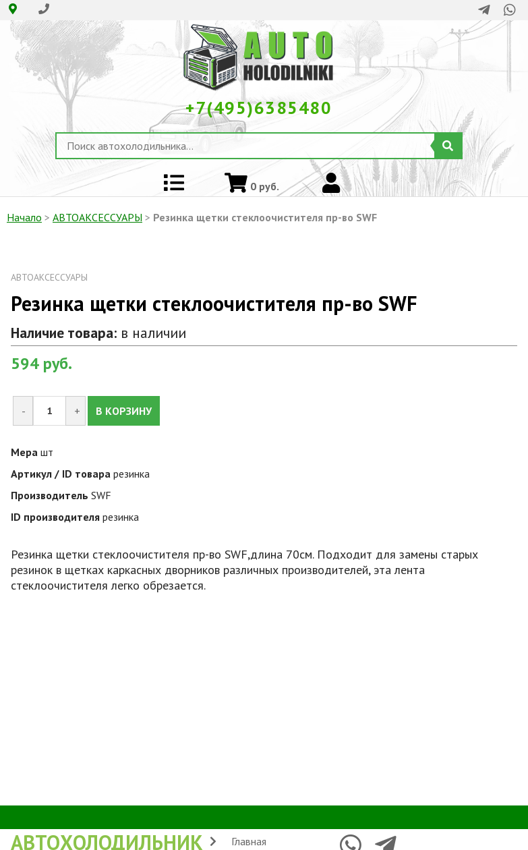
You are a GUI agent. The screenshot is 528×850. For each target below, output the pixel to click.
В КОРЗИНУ (124, 411)
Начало (24, 217)
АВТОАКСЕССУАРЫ (97, 217)
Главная (248, 841)
